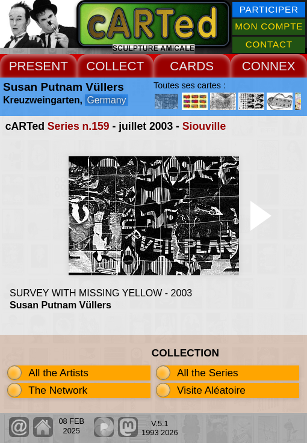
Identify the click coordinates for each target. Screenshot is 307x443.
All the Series (207, 373)
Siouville (204, 126)
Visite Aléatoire (211, 390)
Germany (106, 100)
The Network (57, 390)
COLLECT (115, 66)
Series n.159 (79, 126)
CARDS (192, 66)
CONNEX (269, 66)
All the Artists (58, 373)
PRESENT (38, 66)
